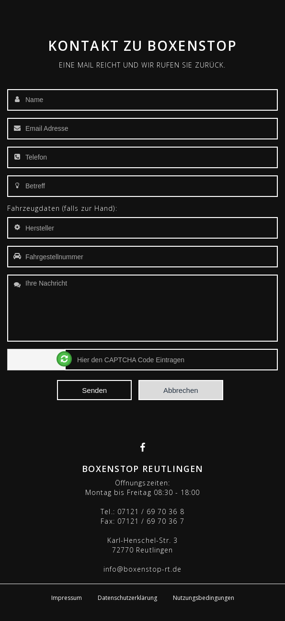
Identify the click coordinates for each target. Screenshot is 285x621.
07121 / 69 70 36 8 (150, 511)
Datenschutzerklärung (127, 598)
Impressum (66, 598)
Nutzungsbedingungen (203, 598)
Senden (94, 390)
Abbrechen (180, 390)
